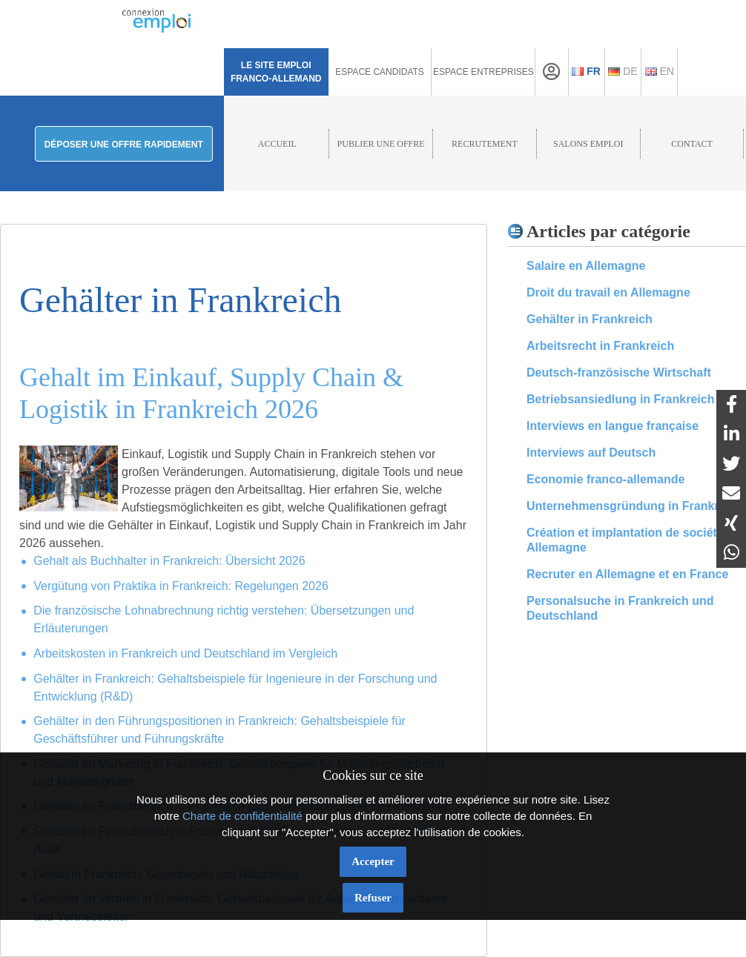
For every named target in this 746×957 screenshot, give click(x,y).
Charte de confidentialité (242, 815)
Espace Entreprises (483, 72)
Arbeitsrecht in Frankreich (600, 346)
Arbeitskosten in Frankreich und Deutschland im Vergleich (185, 653)
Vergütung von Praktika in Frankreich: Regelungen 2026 (181, 586)
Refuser (373, 898)
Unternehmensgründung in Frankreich (635, 506)
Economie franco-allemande (605, 479)
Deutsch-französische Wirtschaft (619, 372)
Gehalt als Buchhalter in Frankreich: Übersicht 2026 (169, 560)
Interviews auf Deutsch (591, 452)
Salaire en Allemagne (586, 265)
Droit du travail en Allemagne (608, 292)
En (659, 71)
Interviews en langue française (613, 426)
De (622, 71)
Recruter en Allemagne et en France (627, 574)
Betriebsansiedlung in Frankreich (620, 399)
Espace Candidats (379, 72)
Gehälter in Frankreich (590, 319)
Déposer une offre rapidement (123, 144)
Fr (586, 71)
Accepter (372, 861)
